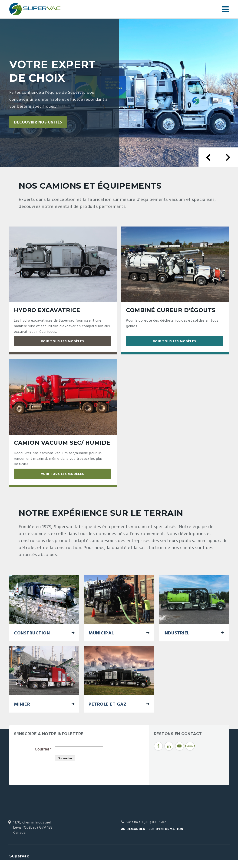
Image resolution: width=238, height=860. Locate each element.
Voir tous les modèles (62, 341)
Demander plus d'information (154, 829)
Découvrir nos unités (40, 122)
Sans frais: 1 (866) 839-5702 (146, 822)
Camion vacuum (62, 442)
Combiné (170, 310)
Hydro (47, 310)
